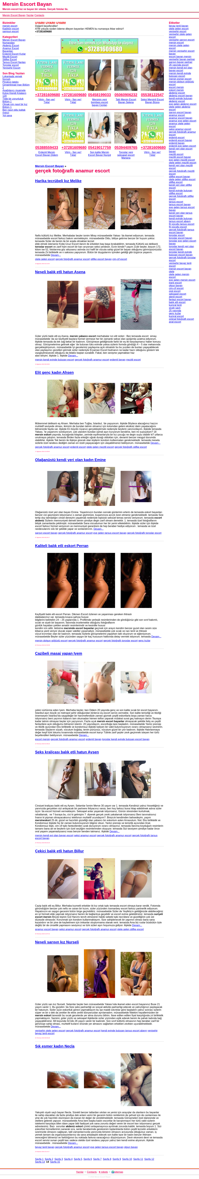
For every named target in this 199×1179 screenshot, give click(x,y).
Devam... (56, 255)
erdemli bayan (118, 359)
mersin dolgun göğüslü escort (51, 640)
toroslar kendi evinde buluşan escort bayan (125, 739)
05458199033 (99, 95)
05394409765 (125, 147)
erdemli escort (78, 447)
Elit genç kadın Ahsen (54, 372)
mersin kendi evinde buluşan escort (54, 359)
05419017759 (99, 147)
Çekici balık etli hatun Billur (59, 851)
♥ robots (103, 1172)
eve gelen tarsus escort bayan (109, 533)
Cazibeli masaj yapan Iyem (58, 653)
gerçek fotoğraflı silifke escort (131, 447)
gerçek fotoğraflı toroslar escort (144, 533)
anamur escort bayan (46, 929)
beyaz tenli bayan (45, 1147)
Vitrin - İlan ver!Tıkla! (46, 101)
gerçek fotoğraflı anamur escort (72, 259)
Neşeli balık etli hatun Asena (60, 272)
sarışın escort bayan (46, 533)
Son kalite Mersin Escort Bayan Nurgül (99, 153)
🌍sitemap (117, 1172)
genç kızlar (144, 640)
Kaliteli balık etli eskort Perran (61, 546)
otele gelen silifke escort (130, 929)
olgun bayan (131, 1147)
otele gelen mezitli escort (100, 447)
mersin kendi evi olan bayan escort (54, 835)
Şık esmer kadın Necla (54, 1046)
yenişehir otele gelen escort (50, 1030)
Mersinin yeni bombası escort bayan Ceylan (99, 102)
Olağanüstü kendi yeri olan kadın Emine (70, 460)
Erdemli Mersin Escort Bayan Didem (46, 153)
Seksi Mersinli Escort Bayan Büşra (152, 101)
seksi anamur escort (85, 835)
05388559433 (46, 147)
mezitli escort (133, 359)
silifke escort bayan (101, 259)
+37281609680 (47, 95)
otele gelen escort (45, 259)
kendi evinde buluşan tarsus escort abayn (124, 1030)
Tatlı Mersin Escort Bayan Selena (126, 101)
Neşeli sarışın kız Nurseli (57, 942)
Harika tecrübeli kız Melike (58, 181)
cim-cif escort (119, 259)
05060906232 (125, 95)
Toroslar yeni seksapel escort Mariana (125, 155)
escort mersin (42, 739)
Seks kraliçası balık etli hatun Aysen (67, 752)
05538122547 (152, 95)
